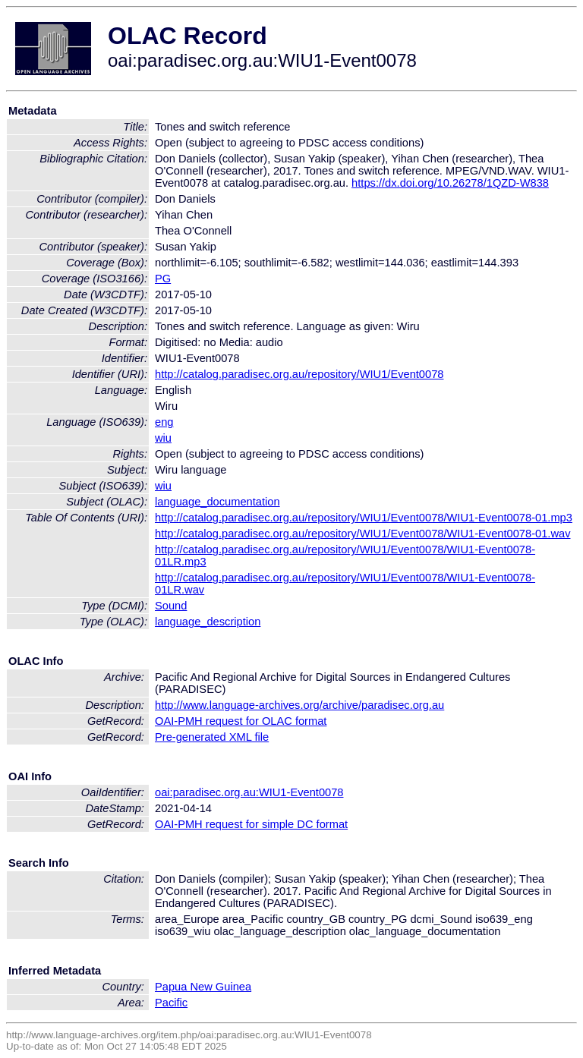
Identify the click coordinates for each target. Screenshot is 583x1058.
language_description (207, 622)
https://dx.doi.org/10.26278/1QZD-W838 (450, 183)
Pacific (171, 1003)
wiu (163, 438)
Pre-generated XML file (212, 737)
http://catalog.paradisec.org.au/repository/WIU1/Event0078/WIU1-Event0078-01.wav (362, 533)
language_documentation (217, 502)
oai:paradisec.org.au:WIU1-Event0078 (249, 792)
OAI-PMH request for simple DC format (251, 824)
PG (163, 278)
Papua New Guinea (203, 987)
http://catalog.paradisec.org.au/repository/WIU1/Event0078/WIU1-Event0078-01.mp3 (363, 518)
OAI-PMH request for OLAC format (240, 721)
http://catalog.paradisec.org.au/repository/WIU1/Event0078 (299, 374)
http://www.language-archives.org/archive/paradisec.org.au (299, 705)
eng (164, 422)
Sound (171, 606)
